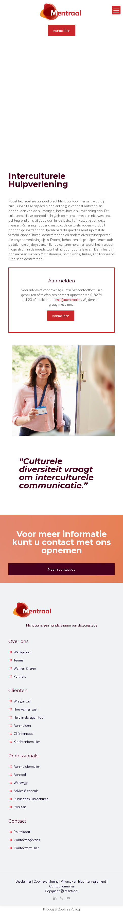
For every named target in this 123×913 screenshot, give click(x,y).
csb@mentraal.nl (68, 299)
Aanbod (20, 774)
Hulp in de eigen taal (29, 717)
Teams (18, 660)
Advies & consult (26, 791)
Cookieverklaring (46, 881)
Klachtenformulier (27, 741)
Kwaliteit (20, 807)
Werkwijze (21, 782)
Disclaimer (23, 881)
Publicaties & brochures (31, 799)
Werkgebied (22, 652)
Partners (20, 676)
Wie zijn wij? (22, 701)
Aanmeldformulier (27, 766)
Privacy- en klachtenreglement (83, 881)
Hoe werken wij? (25, 709)
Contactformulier (26, 848)
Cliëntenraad (23, 733)
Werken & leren (25, 668)
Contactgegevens (27, 840)
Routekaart (22, 832)
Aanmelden (22, 725)
